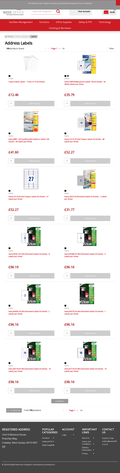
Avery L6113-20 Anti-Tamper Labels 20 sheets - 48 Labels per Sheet (84, 140)
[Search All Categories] (46, 11)
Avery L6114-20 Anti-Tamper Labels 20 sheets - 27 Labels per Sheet (28, 197)
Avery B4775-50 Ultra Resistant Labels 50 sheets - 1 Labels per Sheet (85, 312)
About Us (86, 438)
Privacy (85, 453)
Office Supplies (64, 22)
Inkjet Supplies (48, 445)
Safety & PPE (85, 22)
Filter (111, 48)
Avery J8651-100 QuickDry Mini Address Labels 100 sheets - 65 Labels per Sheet (28, 140)
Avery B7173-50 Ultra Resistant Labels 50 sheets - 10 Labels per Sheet (85, 370)
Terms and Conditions (86, 442)
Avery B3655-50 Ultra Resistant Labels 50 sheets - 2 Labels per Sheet (29, 312)
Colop (10, 78)
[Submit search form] (58, 11)
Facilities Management (21, 22)
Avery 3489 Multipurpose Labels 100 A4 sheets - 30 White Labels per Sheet (85, 82)
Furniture (44, 22)
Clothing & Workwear (60, 28)
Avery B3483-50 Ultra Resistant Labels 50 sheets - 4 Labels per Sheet (85, 255)
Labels (34, 36)
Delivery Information (87, 448)
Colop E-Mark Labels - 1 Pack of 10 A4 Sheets (26, 81)
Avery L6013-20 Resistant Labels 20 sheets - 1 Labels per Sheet (85, 197)
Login (64, 435)
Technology (105, 22)
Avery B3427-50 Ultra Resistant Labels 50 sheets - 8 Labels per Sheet (29, 255)
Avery (66, 78)
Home (9, 36)
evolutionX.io (50, 464)
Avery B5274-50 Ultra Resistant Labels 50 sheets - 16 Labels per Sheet (29, 370)
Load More (59, 401)
